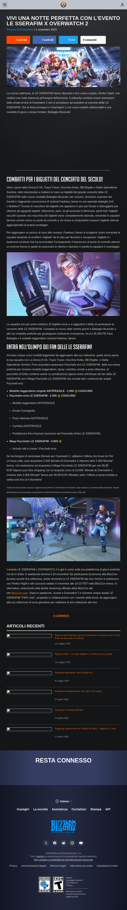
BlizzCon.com (19, 593)
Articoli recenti (25, 626)
